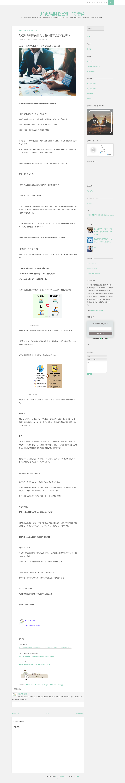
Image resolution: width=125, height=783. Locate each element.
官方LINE (89, 203)
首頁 (47, 713)
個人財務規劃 (91, 89)
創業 (32, 30)
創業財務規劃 (91, 84)
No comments (43, 39)
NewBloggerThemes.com (75, 778)
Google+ (45, 685)
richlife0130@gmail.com (96, 311)
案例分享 (90, 99)
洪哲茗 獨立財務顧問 (93, 273)
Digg (60, 685)
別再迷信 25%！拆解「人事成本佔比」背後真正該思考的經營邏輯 (103, 232)
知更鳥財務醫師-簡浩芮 (62, 13)
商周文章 (90, 61)
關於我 (89, 49)
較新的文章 (15, 713)
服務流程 (90, 94)
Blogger (76, 776)
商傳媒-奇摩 (91, 71)
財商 (28, 30)
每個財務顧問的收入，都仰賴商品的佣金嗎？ (45, 35)
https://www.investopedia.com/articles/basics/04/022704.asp (34, 665)
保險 (25, 30)
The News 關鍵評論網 (93, 66)
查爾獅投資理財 (92, 269)
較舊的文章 (79, 713)
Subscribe (100, 333)
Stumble (53, 685)
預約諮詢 (90, 191)
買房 (35, 30)
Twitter (37, 685)
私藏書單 (100, 215)
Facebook (29, 685)
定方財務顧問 (91, 264)
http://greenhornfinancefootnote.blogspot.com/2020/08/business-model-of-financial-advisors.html (45, 647)
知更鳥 (21, 30)
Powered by (100, 338)
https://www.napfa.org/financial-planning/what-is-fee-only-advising (36, 656)
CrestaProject (53, 778)
